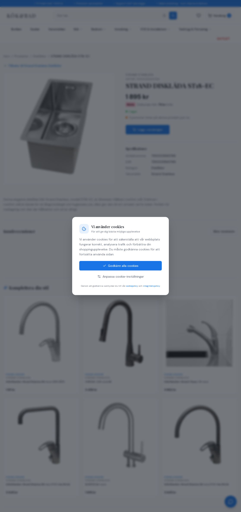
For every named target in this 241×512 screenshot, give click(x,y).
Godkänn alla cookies (120, 266)
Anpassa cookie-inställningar (120, 276)
